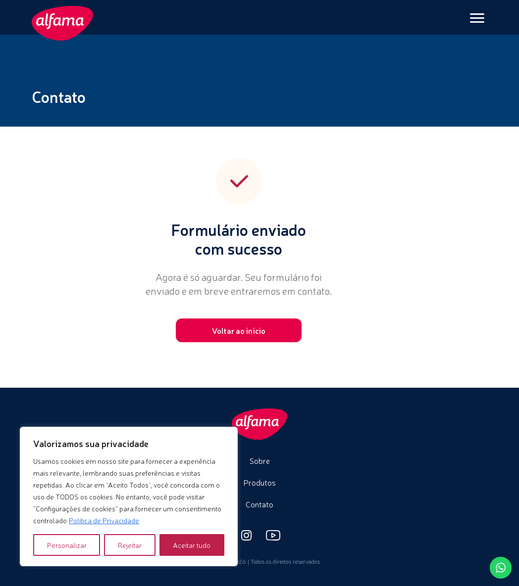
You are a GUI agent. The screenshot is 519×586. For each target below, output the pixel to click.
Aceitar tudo (191, 545)
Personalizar (67, 545)
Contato (259, 503)
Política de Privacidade (104, 520)
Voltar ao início (238, 330)
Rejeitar (130, 545)
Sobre (260, 460)
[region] (129, 496)
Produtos (259, 482)
